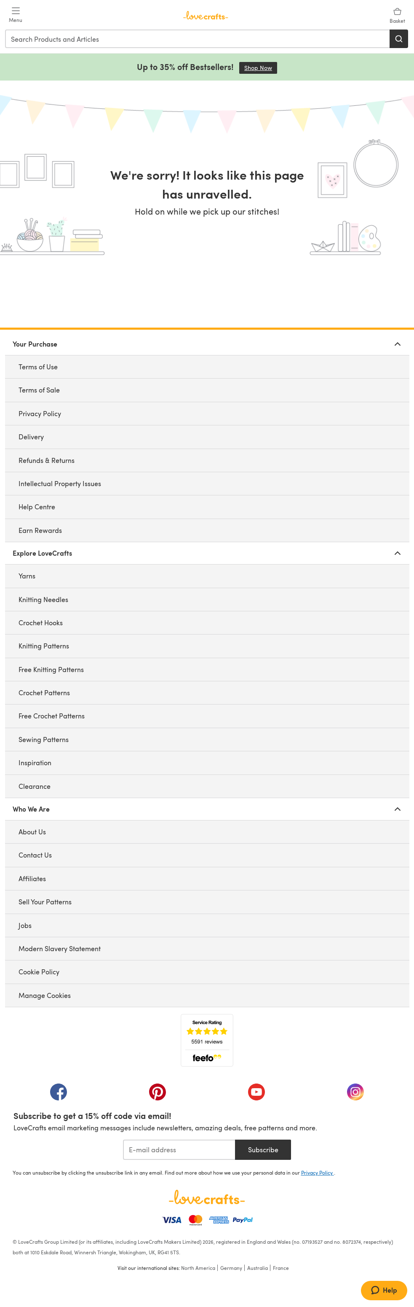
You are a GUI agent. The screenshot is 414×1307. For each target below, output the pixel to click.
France (281, 1267)
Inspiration (35, 762)
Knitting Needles (43, 599)
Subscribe (263, 1149)
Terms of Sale (39, 389)
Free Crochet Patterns (52, 715)
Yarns (27, 575)
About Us (32, 831)
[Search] (399, 39)
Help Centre (37, 506)
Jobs (25, 925)
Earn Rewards (40, 530)
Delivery (31, 436)
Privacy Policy (40, 413)
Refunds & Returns (47, 460)
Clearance (35, 786)
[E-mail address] (179, 1150)
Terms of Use (38, 366)
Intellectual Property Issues (60, 483)
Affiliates (32, 878)
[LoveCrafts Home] (207, 1197)
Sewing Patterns (44, 739)
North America (198, 1267)
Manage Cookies (45, 995)
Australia (257, 1267)
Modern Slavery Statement (60, 948)
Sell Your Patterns (45, 901)
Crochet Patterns (44, 692)
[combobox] (197, 39)
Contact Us (35, 854)
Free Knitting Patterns (51, 669)
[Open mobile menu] (15, 15)
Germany (231, 1267)
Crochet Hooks (41, 622)
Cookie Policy (39, 971)
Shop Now (260, 68)
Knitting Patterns (44, 645)
